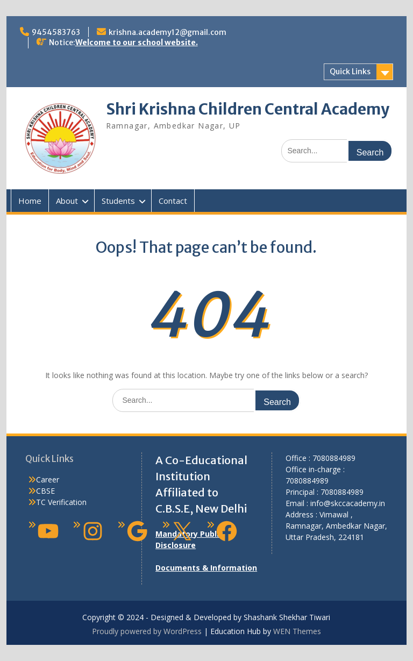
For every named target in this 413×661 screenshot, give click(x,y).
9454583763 (56, 32)
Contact (173, 200)
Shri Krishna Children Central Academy (247, 109)
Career (47, 479)
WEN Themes (297, 631)
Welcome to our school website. (136, 42)
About (67, 200)
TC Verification (61, 502)
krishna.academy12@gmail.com (167, 32)
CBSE (45, 491)
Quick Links (350, 71)
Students (118, 200)
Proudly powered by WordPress (147, 631)
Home (29, 200)
